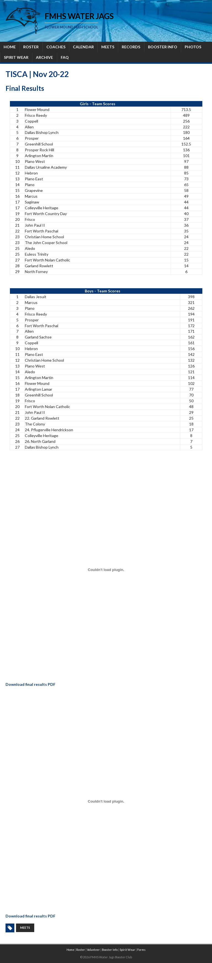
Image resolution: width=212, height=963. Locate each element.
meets (25, 927)
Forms (141, 949)
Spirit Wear (127, 949)
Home (70, 949)
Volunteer (93, 949)
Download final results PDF (30, 684)
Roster (80, 949)
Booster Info (110, 949)
